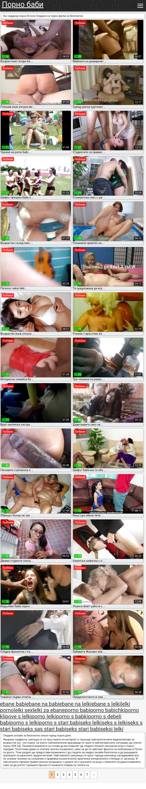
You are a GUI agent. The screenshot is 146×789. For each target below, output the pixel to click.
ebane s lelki (106, 704)
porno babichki (107, 710)
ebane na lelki (75, 704)
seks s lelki (115, 723)
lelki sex (23, 710)
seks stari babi (83, 729)
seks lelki (91, 723)
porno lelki (43, 716)
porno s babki (72, 716)
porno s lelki (24, 723)
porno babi (77, 710)
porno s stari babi (59, 723)
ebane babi (13, 704)
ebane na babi (42, 704)
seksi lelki (111, 729)
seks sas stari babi (44, 729)
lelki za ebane (49, 710)
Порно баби (22, 4)
